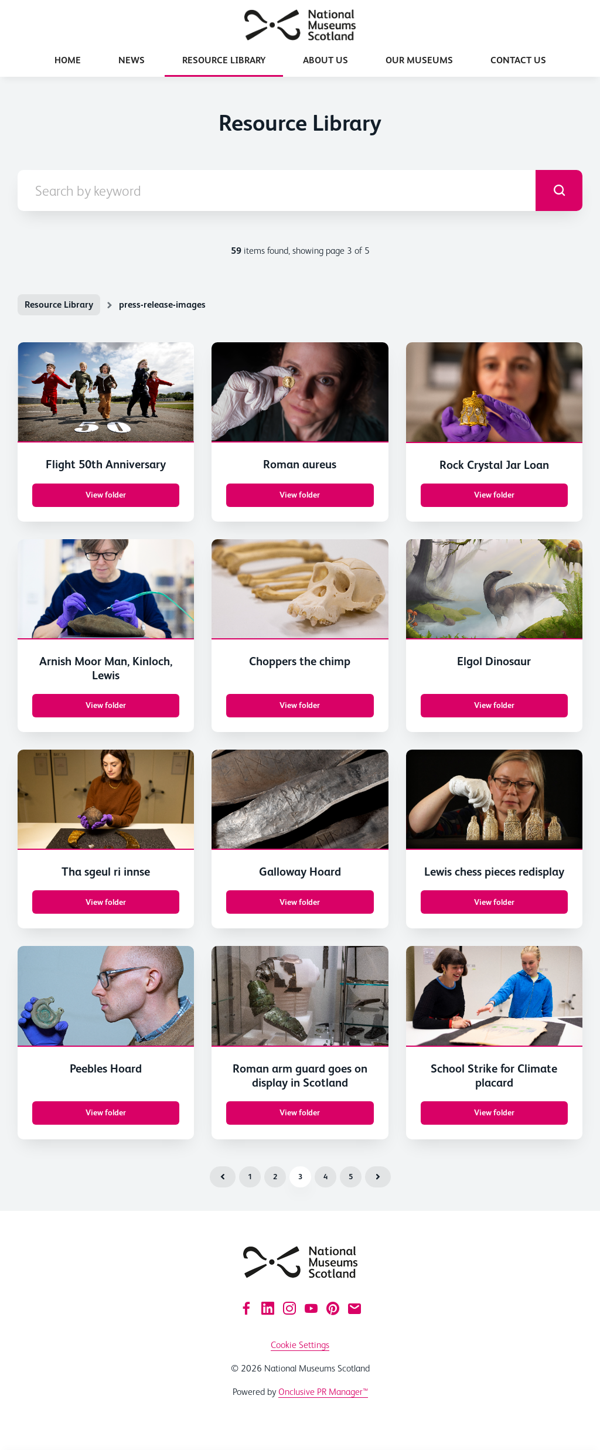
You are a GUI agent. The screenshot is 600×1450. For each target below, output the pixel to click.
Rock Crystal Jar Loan (494, 464)
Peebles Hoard (106, 1068)
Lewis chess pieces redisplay (494, 871)
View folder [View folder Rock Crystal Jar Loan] (494, 494)
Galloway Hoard (300, 871)
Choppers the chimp (299, 661)
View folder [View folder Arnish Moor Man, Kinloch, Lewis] (106, 705)
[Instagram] (289, 1308)
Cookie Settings (300, 1344)
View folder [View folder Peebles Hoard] (106, 1112)
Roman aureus (299, 464)
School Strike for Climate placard (494, 1075)
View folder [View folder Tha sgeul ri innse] (106, 902)
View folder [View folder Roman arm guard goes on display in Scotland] (299, 1112)
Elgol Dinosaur (494, 661)
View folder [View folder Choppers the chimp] (299, 705)
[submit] (559, 190)
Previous (223, 1176)
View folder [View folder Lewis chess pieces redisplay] (494, 902)
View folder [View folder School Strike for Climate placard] (494, 1112)
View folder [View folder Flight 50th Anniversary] (106, 494)
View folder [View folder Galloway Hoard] (299, 902)
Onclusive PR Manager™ (323, 1391)
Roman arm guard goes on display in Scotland (300, 1075)
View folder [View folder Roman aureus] (299, 494)
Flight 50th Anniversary (106, 464)
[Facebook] (246, 1308)
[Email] (354, 1308)
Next (378, 1176)
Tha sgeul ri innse (106, 871)
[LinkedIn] (267, 1308)
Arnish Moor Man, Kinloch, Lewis (105, 668)
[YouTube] (311, 1308)
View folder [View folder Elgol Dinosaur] (494, 705)
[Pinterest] (332, 1308)
